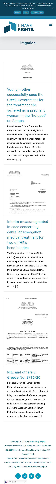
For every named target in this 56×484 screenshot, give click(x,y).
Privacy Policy (34, 442)
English (10, 481)
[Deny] (52, 8)
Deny (26, 13)
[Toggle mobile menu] (50, 24)
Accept (17, 13)
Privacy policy (37, 13)
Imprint (42, 442)
